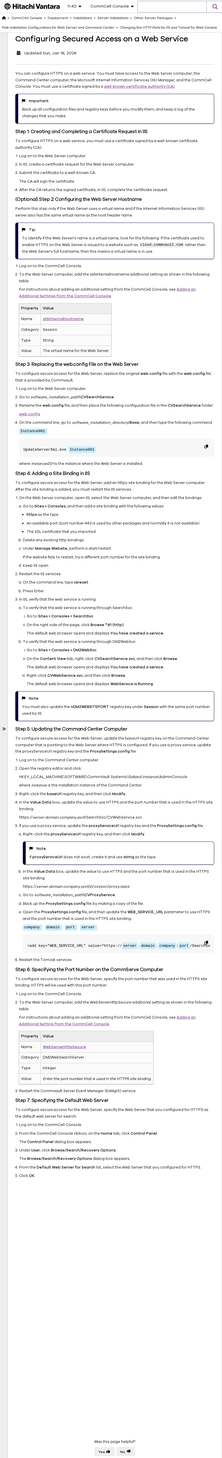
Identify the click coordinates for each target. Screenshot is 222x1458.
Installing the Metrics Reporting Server (41, 273)
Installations (23, 57)
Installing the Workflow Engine (39, 320)
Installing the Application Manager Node (38, 179)
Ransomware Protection (30, 847)
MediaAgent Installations (27, 591)
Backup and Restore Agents (33, 798)
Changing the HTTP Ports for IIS (42, 397)
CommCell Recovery (26, 839)
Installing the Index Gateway (41, 240)
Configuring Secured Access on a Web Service (43, 525)
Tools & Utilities (21, 855)
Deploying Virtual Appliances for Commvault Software (31, 751)
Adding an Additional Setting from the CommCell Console (154, 1171)
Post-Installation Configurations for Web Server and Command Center (41, 341)
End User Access (22, 766)
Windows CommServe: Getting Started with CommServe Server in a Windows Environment (40, 563)
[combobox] (172, 7)
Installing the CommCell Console (36, 201)
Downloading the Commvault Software (31, 46)
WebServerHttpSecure (119, 1194)
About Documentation (28, 863)
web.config (84, 460)
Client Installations (33, 602)
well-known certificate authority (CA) (168, 107)
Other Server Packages (32, 105)
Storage (14, 782)
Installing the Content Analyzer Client (40, 222)
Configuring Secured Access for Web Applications (44, 490)
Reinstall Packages (33, 632)
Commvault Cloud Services (32, 823)
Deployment (18, 34)
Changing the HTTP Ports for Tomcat (42, 424)
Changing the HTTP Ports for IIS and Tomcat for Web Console (44, 369)
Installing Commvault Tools (35, 613)
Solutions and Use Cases (30, 831)
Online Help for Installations (29, 710)
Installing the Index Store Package (41, 255)
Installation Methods (34, 624)
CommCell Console (26, 18)
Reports (14, 814)
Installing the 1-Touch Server (38, 140)
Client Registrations (34, 640)
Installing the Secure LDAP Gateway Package (41, 122)
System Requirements (32, 737)
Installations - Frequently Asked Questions (32, 691)
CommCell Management (30, 774)
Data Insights (19, 806)
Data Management (24, 790)
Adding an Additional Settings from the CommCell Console (155, 336)
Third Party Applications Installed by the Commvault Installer (34, 666)
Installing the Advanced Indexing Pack (37, 158)
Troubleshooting (31, 649)
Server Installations (33, 65)
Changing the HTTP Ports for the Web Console (42, 456)
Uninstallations (25, 728)
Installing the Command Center (41, 291)
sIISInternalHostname (117, 359)
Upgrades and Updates (33, 720)
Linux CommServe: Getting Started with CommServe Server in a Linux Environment (40, 83)
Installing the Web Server (40, 305)
